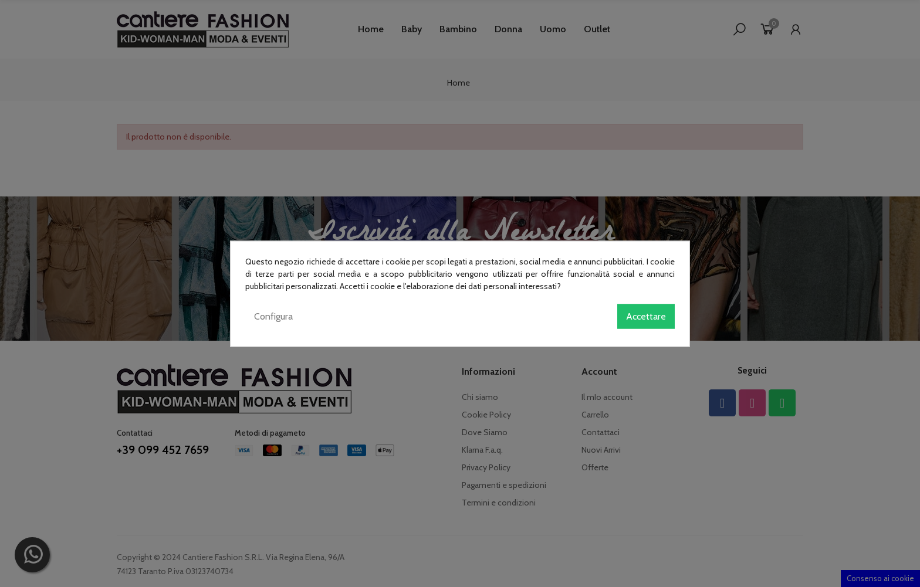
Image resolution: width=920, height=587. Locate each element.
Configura (273, 315)
